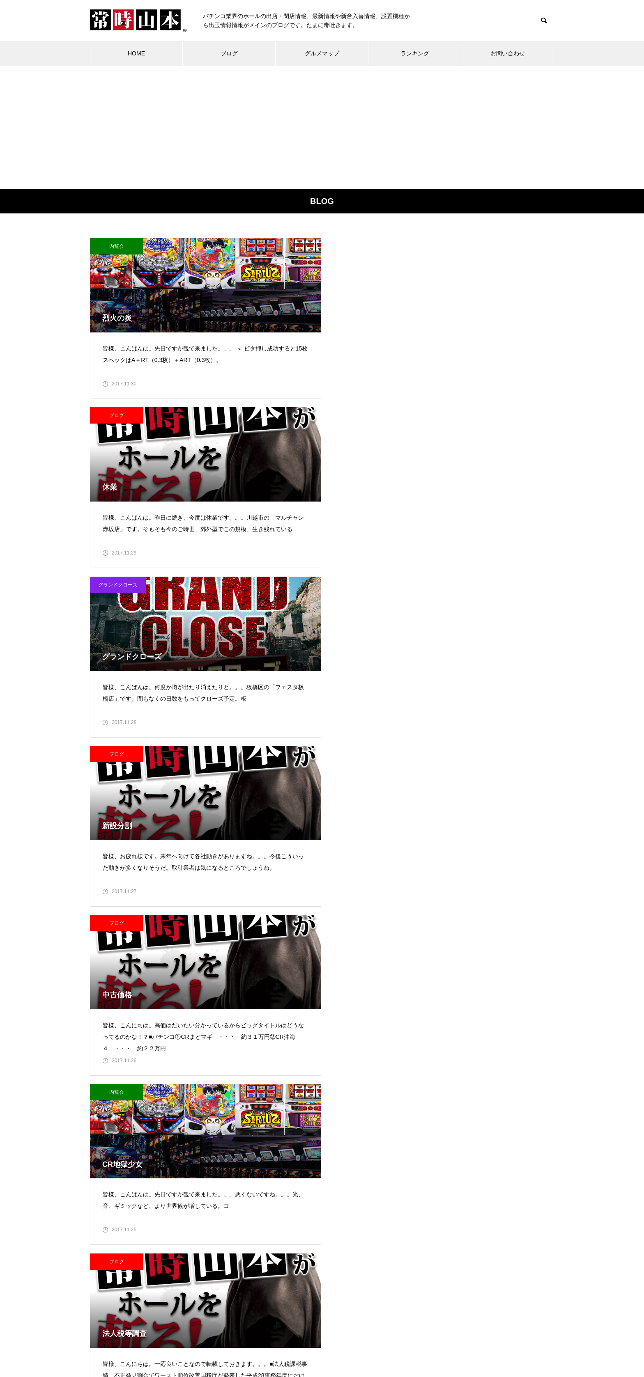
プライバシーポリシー (378, 1340)
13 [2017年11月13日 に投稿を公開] (266, 1226)
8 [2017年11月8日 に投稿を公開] (303, 1209)
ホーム (194, 1340)
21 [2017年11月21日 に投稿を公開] (285, 1243)
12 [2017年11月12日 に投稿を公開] (376, 1209)
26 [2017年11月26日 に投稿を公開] (376, 1243)
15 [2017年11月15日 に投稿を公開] (303, 1226)
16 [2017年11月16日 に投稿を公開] (321, 1226)
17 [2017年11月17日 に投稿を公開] (339, 1226)
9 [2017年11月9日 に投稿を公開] (321, 1209)
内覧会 (116, 246)
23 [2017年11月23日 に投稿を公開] (321, 1243)
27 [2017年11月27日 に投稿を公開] (266, 1260)
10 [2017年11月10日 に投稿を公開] (339, 1209)
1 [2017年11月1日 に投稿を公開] (303, 1192)
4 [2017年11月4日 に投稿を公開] (358, 1192)
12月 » (288, 1272)
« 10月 (266, 1272)
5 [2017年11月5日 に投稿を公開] (376, 1192)
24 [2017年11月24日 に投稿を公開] (339, 1243)
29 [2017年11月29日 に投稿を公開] (303, 1260)
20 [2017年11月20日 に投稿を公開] (266, 1243)
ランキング (414, 53)
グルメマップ (322, 53)
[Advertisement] (322, 127)
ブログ (229, 53)
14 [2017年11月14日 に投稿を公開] (285, 1226)
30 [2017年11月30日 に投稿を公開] (321, 1260)
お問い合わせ (507, 53)
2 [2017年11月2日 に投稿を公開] (321, 1192)
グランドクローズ (438, 246)
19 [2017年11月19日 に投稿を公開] (376, 1226)
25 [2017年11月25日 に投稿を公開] (358, 1243)
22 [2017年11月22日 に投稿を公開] (303, 1243)
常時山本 (162, 1216)
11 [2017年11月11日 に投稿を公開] (358, 1209)
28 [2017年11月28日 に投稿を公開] (285, 1260)
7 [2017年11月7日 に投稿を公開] (285, 1209)
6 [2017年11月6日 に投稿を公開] (267, 1209)
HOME (136, 53)
